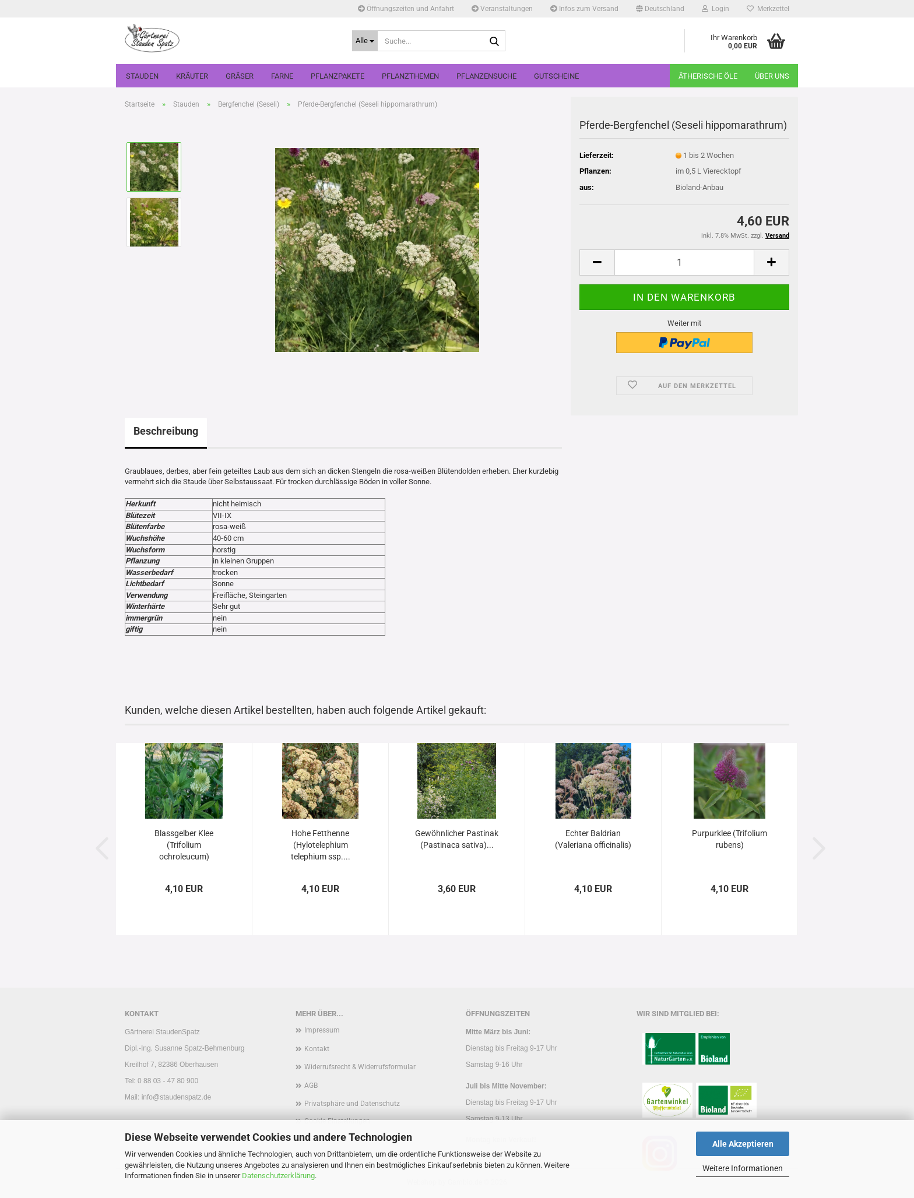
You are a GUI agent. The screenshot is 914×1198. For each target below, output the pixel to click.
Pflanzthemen (410, 76)
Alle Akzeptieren (743, 1143)
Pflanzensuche (486, 76)
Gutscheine (556, 76)
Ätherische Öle (708, 76)
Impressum (322, 1030)
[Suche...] (365, 40)
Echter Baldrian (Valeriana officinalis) (593, 839)
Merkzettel (768, 9)
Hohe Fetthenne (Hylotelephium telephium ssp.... (320, 845)
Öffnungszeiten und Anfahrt (406, 9)
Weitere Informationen (742, 1168)
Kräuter (192, 76)
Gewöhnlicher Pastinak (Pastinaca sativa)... (456, 839)
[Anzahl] (684, 262)
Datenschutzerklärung (278, 1175)
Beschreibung (165, 431)
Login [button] (715, 9)
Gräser (240, 76)
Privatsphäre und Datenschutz (352, 1104)
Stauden (142, 76)
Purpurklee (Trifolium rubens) (729, 839)
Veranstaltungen (502, 9)
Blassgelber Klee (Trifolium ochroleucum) (183, 845)
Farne (282, 76)
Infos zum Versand (584, 9)
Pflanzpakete (337, 76)
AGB (311, 1085)
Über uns (772, 76)
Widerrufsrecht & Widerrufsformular (360, 1067)
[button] (660, 8)
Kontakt (316, 1049)
